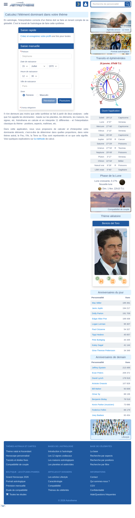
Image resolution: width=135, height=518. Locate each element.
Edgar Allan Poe (99, 318)
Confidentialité (97, 490)
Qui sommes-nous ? (100, 481)
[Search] (111, 4)
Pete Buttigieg (98, 340)
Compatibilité (54, 486)
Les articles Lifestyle (58, 477)
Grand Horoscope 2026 (17, 477)
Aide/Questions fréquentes (103, 494)
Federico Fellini (99, 410)
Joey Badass (98, 415)
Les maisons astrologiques (61, 460)
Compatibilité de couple (17, 464)
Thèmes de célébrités (58, 490)
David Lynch (97, 378)
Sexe (23, 91)
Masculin (44, 95)
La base (94, 451)
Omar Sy (96, 394)
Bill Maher (96, 389)
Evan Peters (97, 373)
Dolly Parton (97, 313)
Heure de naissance (29, 71)
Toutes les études (16, 494)
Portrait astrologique (15, 481)
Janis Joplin (97, 308)
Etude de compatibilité (16, 490)
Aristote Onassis (99, 383)
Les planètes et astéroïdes (61, 464)
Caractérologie (55, 481)
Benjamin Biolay (99, 399)
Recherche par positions (102, 460)
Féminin (30, 95)
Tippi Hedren (98, 334)
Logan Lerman (98, 324)
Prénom (25, 52)
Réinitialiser (49, 101)
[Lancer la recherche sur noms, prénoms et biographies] (127, 4)
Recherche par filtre (99, 464)
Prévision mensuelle (15, 486)
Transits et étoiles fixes (17, 460)
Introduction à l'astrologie (60, 451)
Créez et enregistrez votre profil (36, 36)
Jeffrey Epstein (99, 367)
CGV (92, 486)
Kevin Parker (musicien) (103, 404)
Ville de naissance (28, 81)
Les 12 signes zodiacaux (60, 456)
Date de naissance (28, 62)
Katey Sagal (97, 345)
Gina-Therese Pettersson (103, 350)
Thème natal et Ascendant (18, 451)
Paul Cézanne (98, 329)
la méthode (39, 139)
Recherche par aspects (101, 456)
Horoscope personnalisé (18, 456)
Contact (94, 477)
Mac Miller (96, 303)
